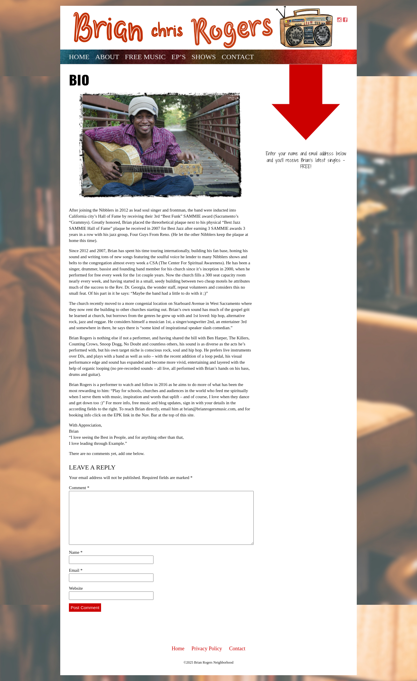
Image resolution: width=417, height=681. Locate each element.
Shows (203, 57)
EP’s (178, 57)
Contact (238, 57)
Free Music (145, 57)
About (107, 57)
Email (76, 570)
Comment (79, 487)
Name (76, 552)
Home (79, 57)
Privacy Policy (206, 648)
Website (76, 588)
